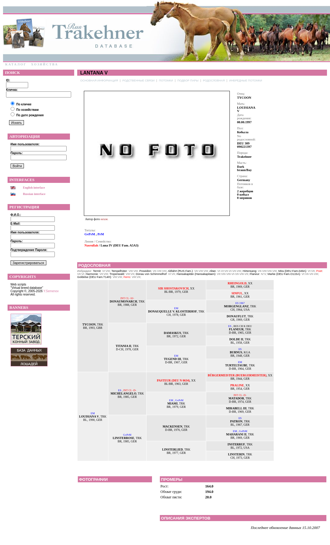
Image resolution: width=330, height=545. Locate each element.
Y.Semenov (50, 291)
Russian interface (34, 194)
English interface (34, 187)
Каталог (16, 64)
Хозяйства (44, 64)
